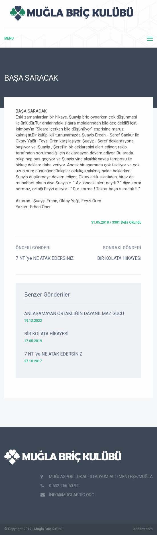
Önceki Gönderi (33, 248)
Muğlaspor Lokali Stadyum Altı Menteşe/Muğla (96, 476)
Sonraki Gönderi (122, 248)
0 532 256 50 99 (59, 485)
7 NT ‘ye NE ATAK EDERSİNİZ (45, 258)
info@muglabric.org (67, 494)
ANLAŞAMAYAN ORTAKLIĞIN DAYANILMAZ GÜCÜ (74, 313)
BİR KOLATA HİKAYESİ (119, 258)
